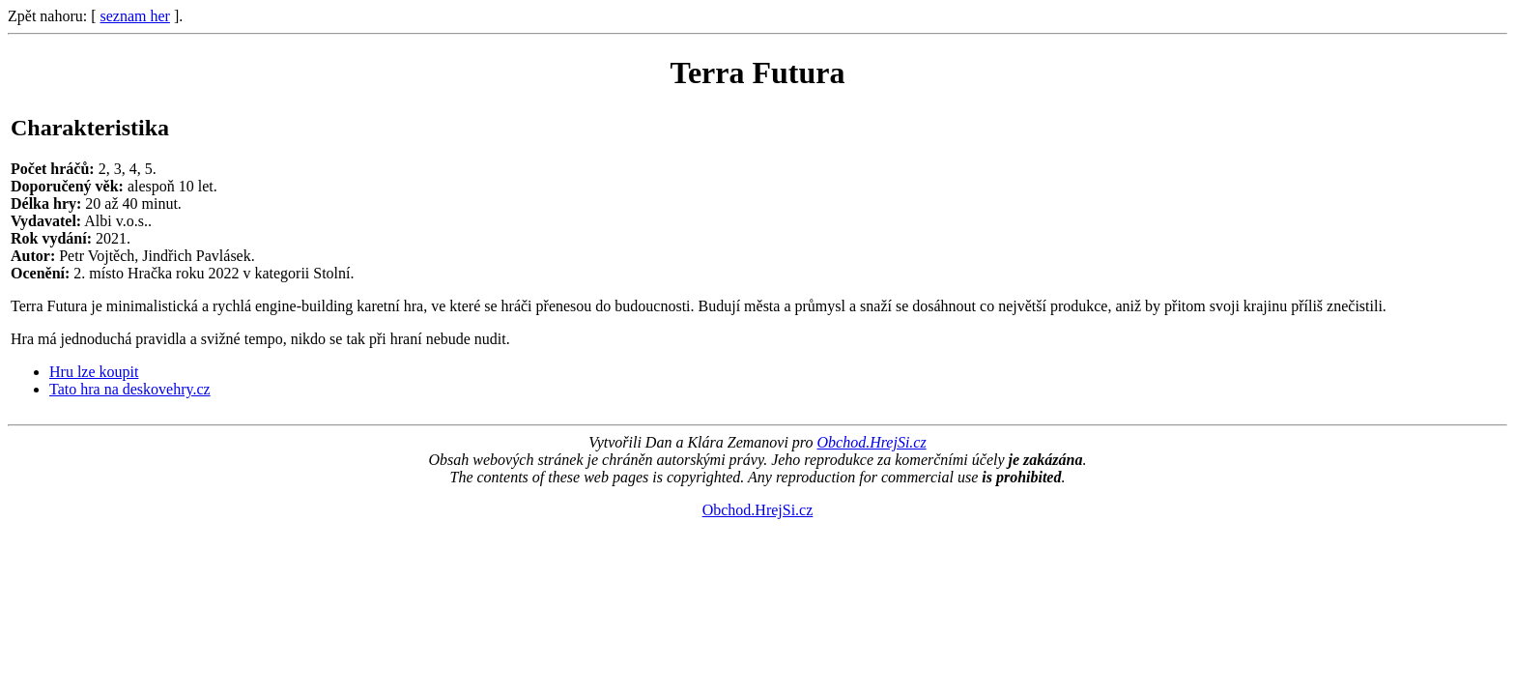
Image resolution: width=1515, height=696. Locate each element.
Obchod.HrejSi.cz (871, 442)
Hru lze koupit (93, 371)
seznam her (135, 16)
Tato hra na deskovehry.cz (130, 389)
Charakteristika (90, 127)
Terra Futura (757, 72)
